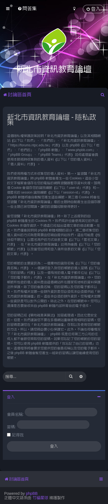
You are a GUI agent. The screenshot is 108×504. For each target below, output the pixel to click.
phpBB (32, 493)
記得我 (18, 435)
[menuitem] (27, 8)
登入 (11, 397)
